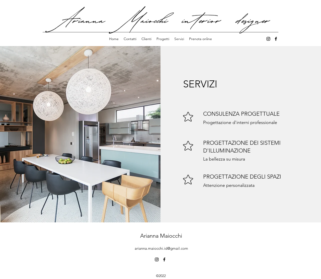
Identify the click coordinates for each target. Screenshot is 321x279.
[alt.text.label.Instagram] (156, 259)
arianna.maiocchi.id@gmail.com (161, 248)
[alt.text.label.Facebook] (275, 38)
